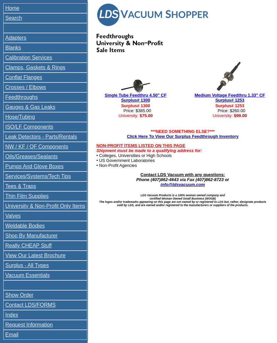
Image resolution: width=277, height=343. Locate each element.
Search (13, 18)
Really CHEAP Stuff (28, 245)
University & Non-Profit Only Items (45, 206)
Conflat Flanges (23, 77)
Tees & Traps (20, 186)
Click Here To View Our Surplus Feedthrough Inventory (182, 136)
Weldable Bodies (25, 226)
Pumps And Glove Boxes (34, 166)
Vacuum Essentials (27, 275)
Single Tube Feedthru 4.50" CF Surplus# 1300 (136, 98)
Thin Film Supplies (27, 196)
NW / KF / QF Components (36, 146)
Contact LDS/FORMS (30, 305)
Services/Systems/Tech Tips (38, 176)
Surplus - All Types (27, 265)
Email (11, 334)
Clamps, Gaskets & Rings (35, 67)
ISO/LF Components (29, 127)
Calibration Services (28, 57)
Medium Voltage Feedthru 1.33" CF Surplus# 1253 (230, 98)
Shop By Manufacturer (31, 235)
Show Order (19, 295)
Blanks (13, 47)
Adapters (15, 38)
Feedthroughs (21, 97)
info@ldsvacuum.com (182, 184)
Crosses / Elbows (25, 87)
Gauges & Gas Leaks (30, 107)
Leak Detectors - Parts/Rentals (41, 137)
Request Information (29, 324)
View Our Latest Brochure (35, 255)
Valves (13, 216)
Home (12, 8)
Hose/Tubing (20, 117)
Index (11, 315)
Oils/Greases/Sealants (31, 156)
